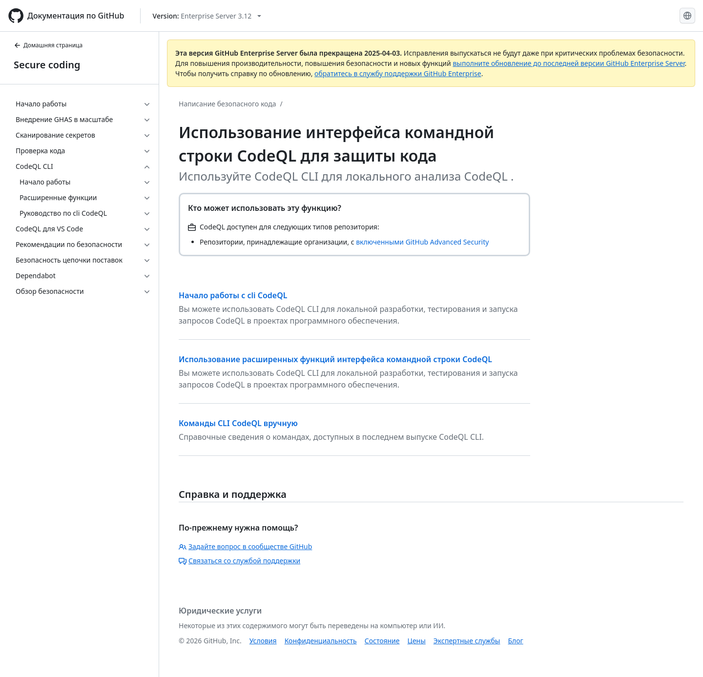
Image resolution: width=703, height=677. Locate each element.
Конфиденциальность (321, 640)
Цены (417, 640)
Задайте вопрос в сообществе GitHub (245, 546)
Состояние (382, 640)
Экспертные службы (467, 640)
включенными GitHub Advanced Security (422, 241)
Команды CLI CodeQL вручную (238, 423)
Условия (263, 640)
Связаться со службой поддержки (239, 560)
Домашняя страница (48, 45)
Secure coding (47, 64)
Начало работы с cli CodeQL (233, 295)
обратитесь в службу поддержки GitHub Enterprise (397, 73)
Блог (515, 640)
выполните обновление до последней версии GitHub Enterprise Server (568, 63)
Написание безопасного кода (227, 103)
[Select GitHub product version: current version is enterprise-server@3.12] (207, 15)
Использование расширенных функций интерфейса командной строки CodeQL (335, 359)
